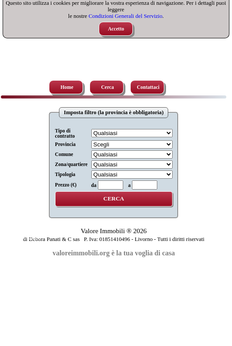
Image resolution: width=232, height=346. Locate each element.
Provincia (65, 144)
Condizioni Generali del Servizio (126, 16)
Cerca (107, 87)
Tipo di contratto (65, 133)
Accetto (116, 28)
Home (66, 87)
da (94, 185)
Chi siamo (29, 238)
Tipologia (65, 174)
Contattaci (148, 87)
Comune (64, 154)
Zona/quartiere (71, 164)
